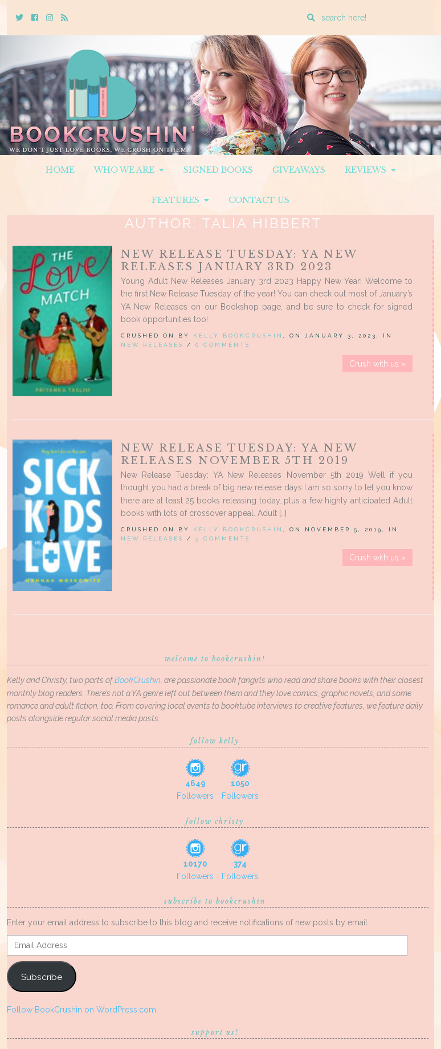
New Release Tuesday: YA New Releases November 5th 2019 (239, 454)
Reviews (370, 170)
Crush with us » (377, 363)
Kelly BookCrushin (238, 335)
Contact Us (258, 200)
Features (180, 200)
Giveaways (298, 170)
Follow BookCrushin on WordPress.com (81, 1009)
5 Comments (222, 538)
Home (60, 170)
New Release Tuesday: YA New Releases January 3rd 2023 (239, 260)
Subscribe (41, 976)
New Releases (152, 344)
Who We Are (129, 170)
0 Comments (222, 344)
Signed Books (218, 170)
